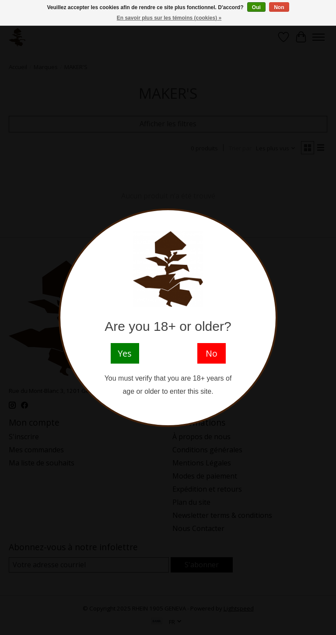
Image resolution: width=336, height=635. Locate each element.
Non (279, 7)
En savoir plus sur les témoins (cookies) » (169, 18)
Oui (256, 7)
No (211, 353)
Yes (125, 353)
